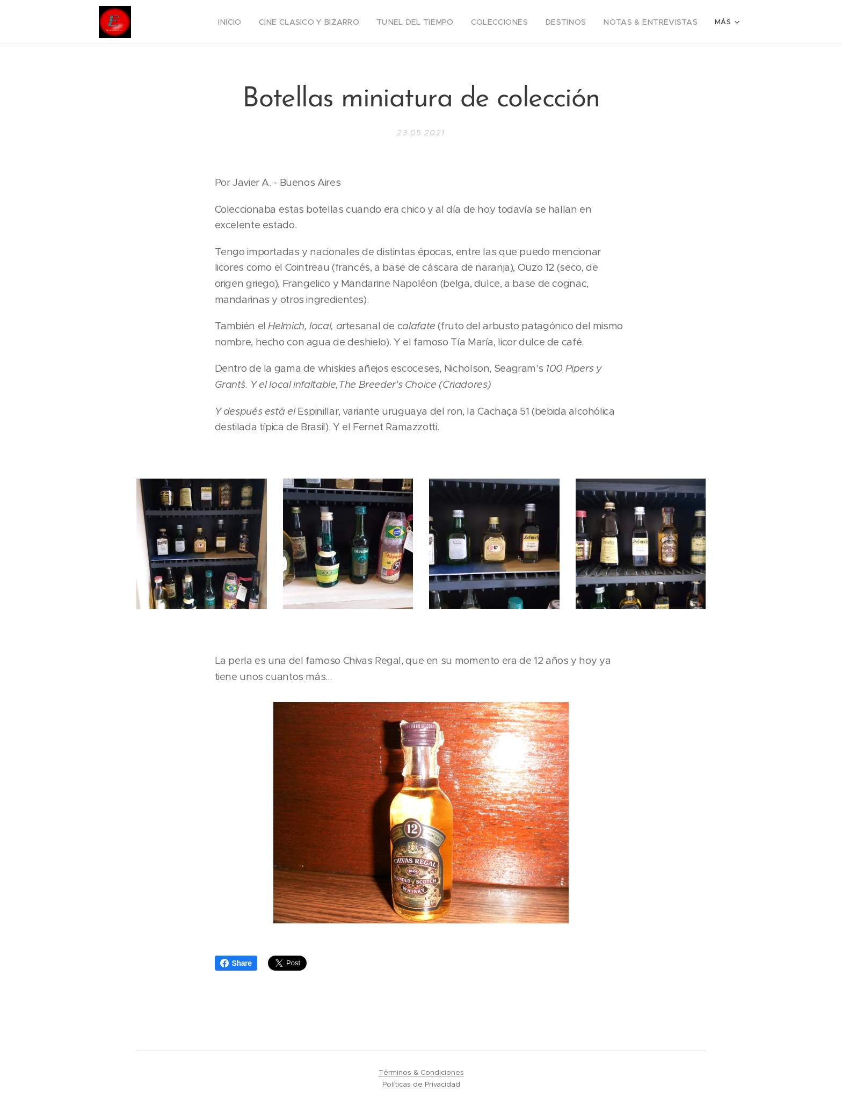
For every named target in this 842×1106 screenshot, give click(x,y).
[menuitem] (177, 22)
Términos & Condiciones (421, 1072)
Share (236, 963)
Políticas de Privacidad (421, 1084)
